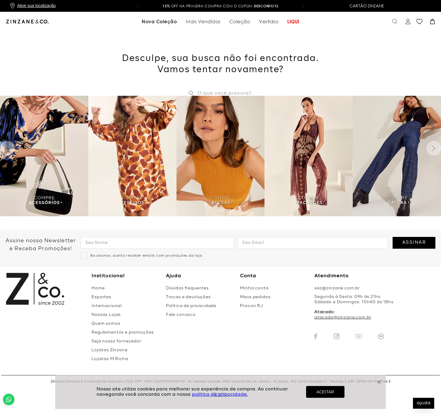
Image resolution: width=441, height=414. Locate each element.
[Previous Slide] (7, 148)
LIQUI (293, 21)
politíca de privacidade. (220, 394)
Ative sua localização (36, 5)
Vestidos (268, 21)
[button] (137, 6)
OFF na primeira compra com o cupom (220, 6)
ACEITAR (325, 392)
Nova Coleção (159, 21)
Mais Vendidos (203, 21)
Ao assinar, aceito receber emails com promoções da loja (146, 256)
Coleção (239, 21)
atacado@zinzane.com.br (342, 317)
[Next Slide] (433, 148)
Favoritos (419, 21)
